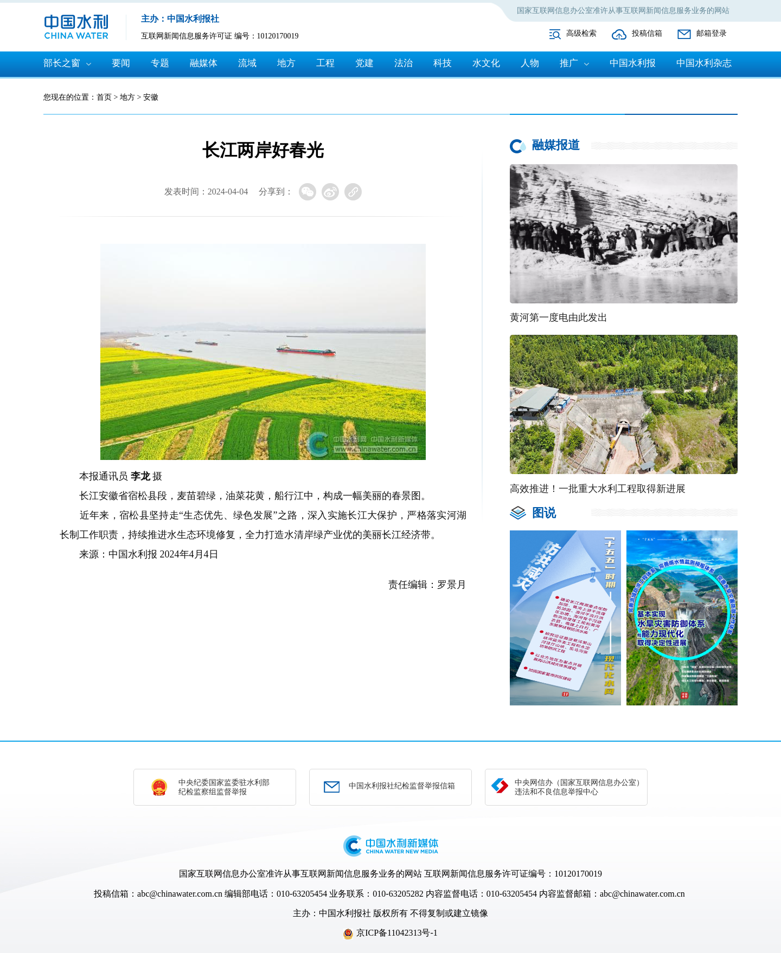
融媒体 (203, 63)
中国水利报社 (345, 913)
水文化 (486, 63)
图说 (544, 513)
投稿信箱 (647, 33)
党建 (364, 63)
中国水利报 (633, 63)
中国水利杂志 (704, 63)
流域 (247, 63)
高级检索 (581, 33)
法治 (403, 63)
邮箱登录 (711, 33)
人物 (530, 63)
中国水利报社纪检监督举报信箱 (402, 786)
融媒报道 (556, 145)
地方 (286, 63)
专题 (160, 63)
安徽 (150, 97)
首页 (104, 97)
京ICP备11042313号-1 (397, 932)
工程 (325, 63)
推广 (569, 63)
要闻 (121, 63)
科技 (442, 63)
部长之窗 (61, 63)
